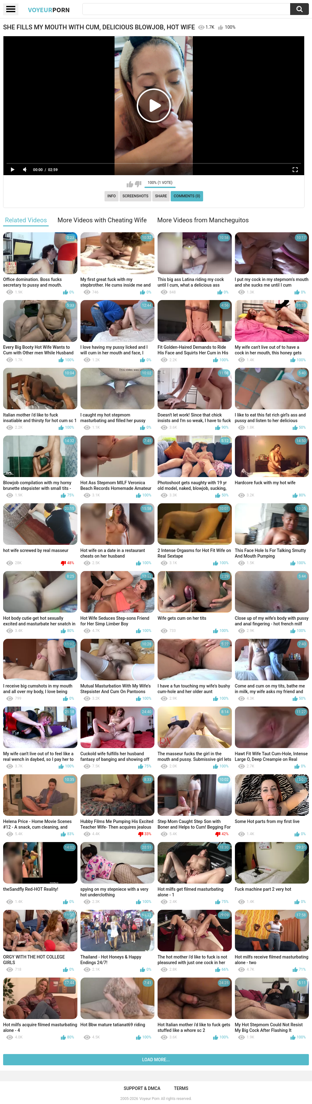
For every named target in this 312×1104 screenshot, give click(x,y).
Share (161, 196)
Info (111, 196)
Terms (181, 1088)
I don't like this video (138, 184)
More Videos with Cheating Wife (102, 220)
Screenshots (136, 196)
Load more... (156, 1059)
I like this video (130, 184)
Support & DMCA (142, 1088)
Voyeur (49, 9)
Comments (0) (187, 196)
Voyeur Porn (149, 1099)
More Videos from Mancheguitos (203, 220)
